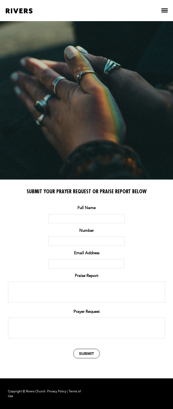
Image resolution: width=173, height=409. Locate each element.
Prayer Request (86, 311)
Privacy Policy (56, 391)
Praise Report (86, 275)
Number (86, 230)
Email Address (86, 253)
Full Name (86, 207)
